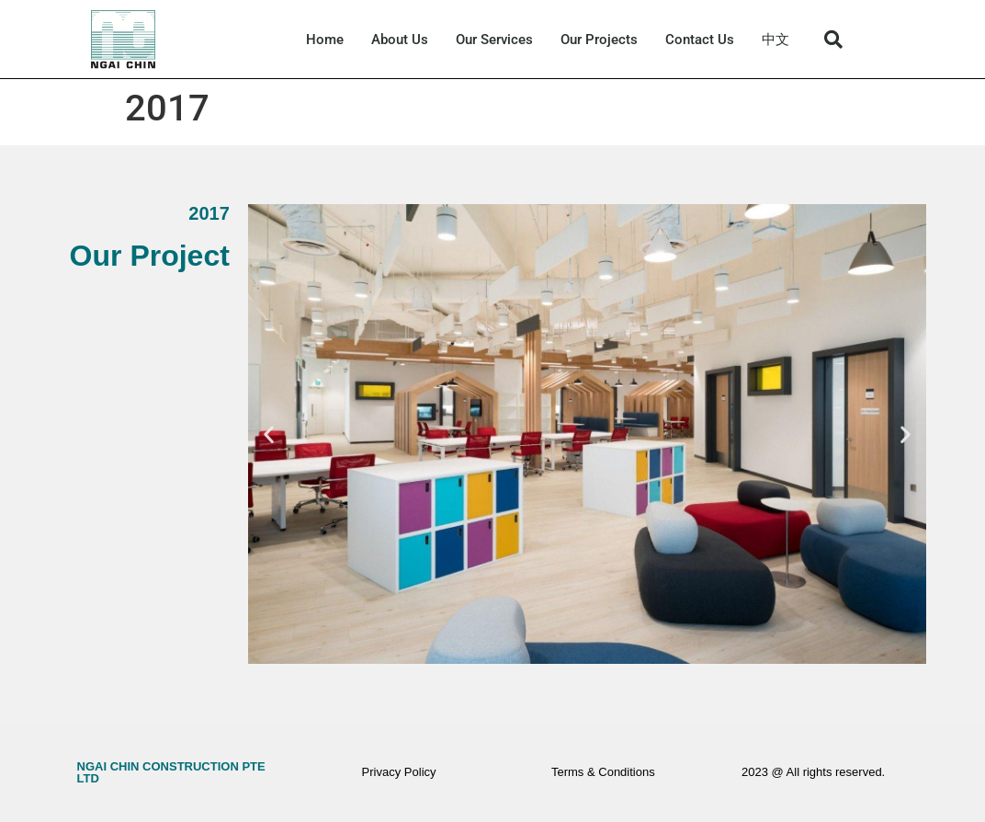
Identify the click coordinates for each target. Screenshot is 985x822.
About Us (399, 39)
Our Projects (599, 39)
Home (325, 39)
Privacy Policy (399, 772)
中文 (775, 39)
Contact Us (699, 39)
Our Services (494, 39)
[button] (833, 39)
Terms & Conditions (603, 772)
